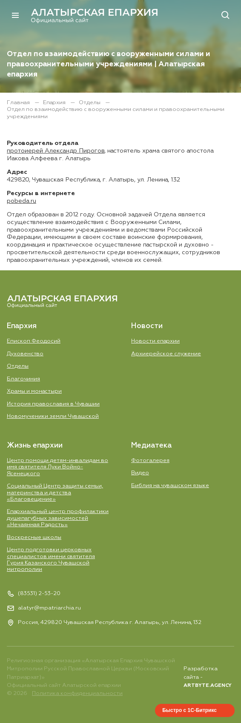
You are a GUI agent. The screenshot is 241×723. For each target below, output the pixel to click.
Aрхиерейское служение (166, 354)
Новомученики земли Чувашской (53, 416)
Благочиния (23, 379)
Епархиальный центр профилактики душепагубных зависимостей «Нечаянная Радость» (58, 518)
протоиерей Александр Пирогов (55, 151)
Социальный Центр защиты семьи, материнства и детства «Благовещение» (55, 492)
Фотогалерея (150, 460)
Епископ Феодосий (33, 341)
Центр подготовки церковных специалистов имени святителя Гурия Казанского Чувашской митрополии (51, 559)
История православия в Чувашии (53, 404)
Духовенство (25, 354)
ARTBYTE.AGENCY (208, 685)
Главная (19, 102)
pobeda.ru (21, 201)
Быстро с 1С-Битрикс (189, 710)
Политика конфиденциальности (77, 693)
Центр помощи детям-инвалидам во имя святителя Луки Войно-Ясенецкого (57, 467)
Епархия (55, 102)
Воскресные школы (34, 537)
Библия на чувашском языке (170, 485)
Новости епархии (155, 341)
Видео (140, 473)
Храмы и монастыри (34, 391)
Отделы (90, 102)
